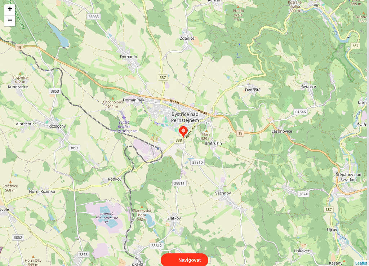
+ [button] (10, 9)
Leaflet (361, 256)
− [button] (10, 20)
